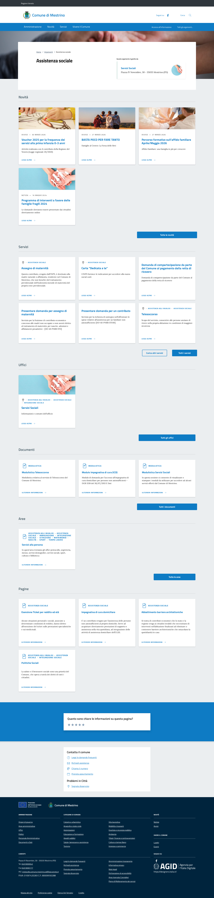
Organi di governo (26, 822)
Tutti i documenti (167, 506)
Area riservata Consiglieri (119, 877)
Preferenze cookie (45, 892)
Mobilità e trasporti (116, 826)
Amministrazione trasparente (120, 861)
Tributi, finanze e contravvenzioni (122, 838)
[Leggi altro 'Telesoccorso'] (148, 339)
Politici (21, 834)
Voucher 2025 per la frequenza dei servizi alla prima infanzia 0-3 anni (43, 141)
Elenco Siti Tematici (65, 892)
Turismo (67, 846)
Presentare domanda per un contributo (105, 311)
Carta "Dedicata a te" (94, 268)
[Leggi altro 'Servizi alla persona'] (34, 565)
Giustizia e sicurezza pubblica (120, 830)
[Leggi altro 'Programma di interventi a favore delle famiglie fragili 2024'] (28, 220)
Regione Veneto (27, 3)
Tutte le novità (167, 235)
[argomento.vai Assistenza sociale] (37, 262)
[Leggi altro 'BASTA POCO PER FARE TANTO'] (89, 160)
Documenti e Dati (25, 842)
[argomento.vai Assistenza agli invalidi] (159, 308)
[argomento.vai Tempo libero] (56, 539)
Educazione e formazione (74, 834)
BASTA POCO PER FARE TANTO (101, 139)
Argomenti (48, 52)
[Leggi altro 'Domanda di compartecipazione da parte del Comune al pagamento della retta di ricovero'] (148, 295)
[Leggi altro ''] (28, 423)
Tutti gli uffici (167, 437)
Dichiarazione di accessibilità (120, 873)
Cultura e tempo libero (117, 842)
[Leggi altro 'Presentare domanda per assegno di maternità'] (28, 339)
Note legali (113, 869)
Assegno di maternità (34, 268)
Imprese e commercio (117, 846)
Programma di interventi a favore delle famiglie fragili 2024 (46, 202)
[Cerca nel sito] (190, 15)
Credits (81, 892)
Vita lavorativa (114, 822)
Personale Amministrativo (29, 838)
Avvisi (156, 826)
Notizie (156, 822)
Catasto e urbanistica (72, 822)
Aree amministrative (27, 826)
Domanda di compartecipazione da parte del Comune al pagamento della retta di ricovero (167, 268)
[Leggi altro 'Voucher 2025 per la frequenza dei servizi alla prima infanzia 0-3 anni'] (28, 160)
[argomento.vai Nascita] (32, 539)
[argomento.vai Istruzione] (45, 537)
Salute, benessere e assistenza (76, 842)
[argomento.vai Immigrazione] (47, 535)
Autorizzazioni (69, 830)
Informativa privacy (116, 865)
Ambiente (112, 834)
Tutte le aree (174, 577)
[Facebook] (167, 15)
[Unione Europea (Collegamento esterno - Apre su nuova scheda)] (31, 805)
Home (38, 52)
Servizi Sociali (128, 68)
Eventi (156, 846)
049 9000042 (27, 864)
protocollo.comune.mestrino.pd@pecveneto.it (40, 871)
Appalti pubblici (69, 838)
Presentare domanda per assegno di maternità (44, 312)
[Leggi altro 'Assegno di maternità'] (28, 295)
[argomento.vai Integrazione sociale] (34, 402)
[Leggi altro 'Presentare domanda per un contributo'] (88, 339)
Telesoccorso (149, 314)
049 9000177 (27, 867)
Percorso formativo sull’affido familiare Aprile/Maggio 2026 (166, 141)
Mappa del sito (26, 892)
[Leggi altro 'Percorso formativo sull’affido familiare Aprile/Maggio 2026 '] (149, 160)
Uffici (21, 830)
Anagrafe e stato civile (72, 826)
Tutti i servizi (185, 353)
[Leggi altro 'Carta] (88, 295)
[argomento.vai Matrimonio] (60, 537)
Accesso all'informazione (161, 27)
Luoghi (156, 842)
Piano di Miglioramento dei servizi (122, 881)
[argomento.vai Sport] (42, 539)
